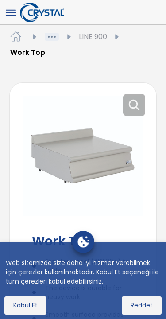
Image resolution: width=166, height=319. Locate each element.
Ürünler (69, 37)
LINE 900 (100, 36)
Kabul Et (25, 305)
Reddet (142, 305)
